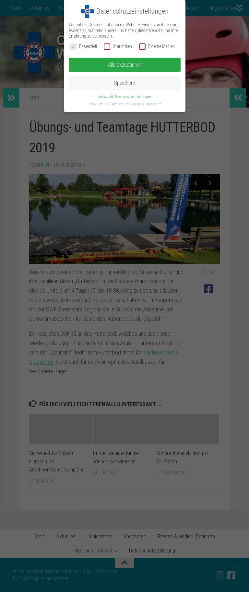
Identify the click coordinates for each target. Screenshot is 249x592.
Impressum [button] (153, 104)
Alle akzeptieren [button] (124, 65)
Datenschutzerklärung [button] (126, 104)
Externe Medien (157, 46)
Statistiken (118, 46)
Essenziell (83, 46)
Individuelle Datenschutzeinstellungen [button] (124, 97)
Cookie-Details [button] (98, 104)
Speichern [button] (124, 83)
